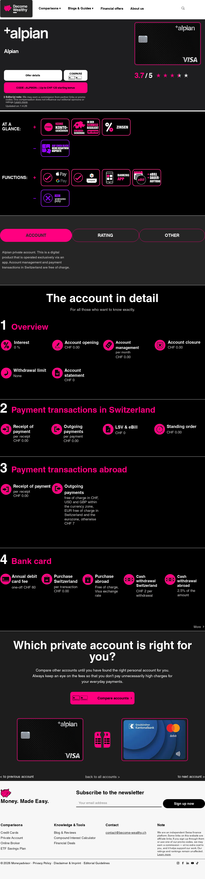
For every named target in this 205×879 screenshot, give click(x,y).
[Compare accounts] (102, 698)
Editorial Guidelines (97, 863)
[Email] (117, 803)
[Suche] (162, 8)
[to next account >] (186, 777)
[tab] (36, 235)
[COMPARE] (75, 75)
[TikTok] (197, 863)
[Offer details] (33, 75)
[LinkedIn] (187, 863)
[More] (190, 626)
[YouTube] (192, 863)
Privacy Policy (42, 863)
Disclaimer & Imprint (68, 863)
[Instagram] (178, 863)
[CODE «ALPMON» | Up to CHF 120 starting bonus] (45, 87)
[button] (80, 8)
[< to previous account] (18, 777)
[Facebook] (182, 863)
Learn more (21, 102)
